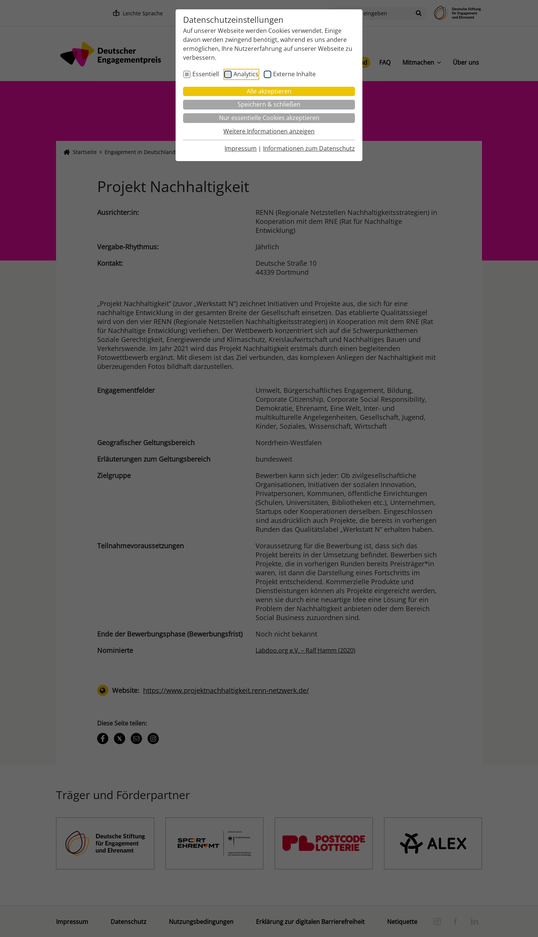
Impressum (241, 148)
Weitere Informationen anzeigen (269, 131)
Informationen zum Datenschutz (309, 148)
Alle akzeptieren (269, 91)
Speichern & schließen (269, 104)
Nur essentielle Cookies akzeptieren (269, 118)
